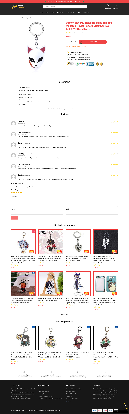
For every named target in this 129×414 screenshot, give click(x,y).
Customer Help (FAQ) (72, 399)
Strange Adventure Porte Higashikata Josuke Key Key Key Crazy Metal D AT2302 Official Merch (77, 259)
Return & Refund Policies (73, 394)
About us (41, 389)
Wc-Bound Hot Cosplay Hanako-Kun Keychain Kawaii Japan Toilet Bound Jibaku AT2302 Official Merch (49, 259)
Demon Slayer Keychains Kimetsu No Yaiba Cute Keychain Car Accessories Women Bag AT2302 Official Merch (50, 355)
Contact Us (69, 396)
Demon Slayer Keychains (24, 18)
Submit (14, 218)
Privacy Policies (43, 394)
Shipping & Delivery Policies (73, 389)
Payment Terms (70, 391)
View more (64, 314)
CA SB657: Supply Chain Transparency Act (50, 399)
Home (13, 18)
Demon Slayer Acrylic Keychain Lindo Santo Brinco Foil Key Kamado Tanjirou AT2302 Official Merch (78, 355)
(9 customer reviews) (79, 33)
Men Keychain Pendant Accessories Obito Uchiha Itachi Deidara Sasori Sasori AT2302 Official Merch (22, 301)
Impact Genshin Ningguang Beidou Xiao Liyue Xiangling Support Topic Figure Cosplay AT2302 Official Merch (77, 301)
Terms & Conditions (44, 391)
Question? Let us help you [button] (121, 412)
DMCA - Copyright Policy (45, 396)
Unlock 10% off (125, 406)
